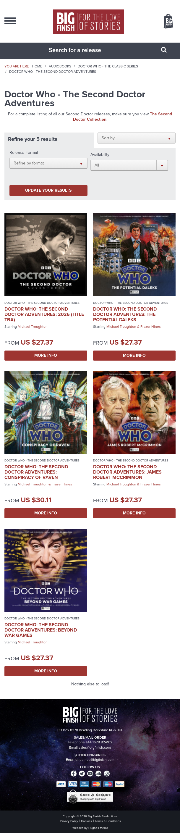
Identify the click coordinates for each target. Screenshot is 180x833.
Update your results (48, 190)
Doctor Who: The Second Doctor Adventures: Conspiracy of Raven (36, 472)
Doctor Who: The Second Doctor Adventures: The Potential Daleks (125, 314)
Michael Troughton (33, 326)
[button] (137, 138)
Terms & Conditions (108, 821)
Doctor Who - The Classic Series (108, 66)
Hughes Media (98, 828)
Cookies (86, 821)
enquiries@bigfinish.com (94, 759)
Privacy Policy (69, 821)
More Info (45, 355)
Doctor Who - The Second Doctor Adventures (42, 303)
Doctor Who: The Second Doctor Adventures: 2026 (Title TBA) (44, 314)
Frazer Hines (150, 326)
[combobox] (82, 50)
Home (37, 66)
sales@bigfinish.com (95, 747)
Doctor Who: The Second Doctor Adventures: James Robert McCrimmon (127, 472)
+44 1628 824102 (99, 742)
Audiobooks (60, 66)
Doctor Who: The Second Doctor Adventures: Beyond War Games (40, 630)
